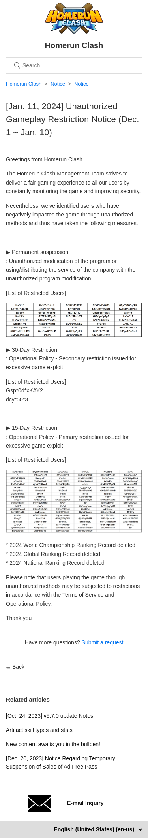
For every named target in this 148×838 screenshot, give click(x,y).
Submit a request (103, 642)
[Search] (74, 65)
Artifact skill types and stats (39, 730)
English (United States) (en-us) (95, 829)
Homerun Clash (23, 84)
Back (15, 667)
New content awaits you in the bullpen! (53, 744)
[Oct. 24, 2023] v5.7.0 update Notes (49, 716)
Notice (58, 84)
